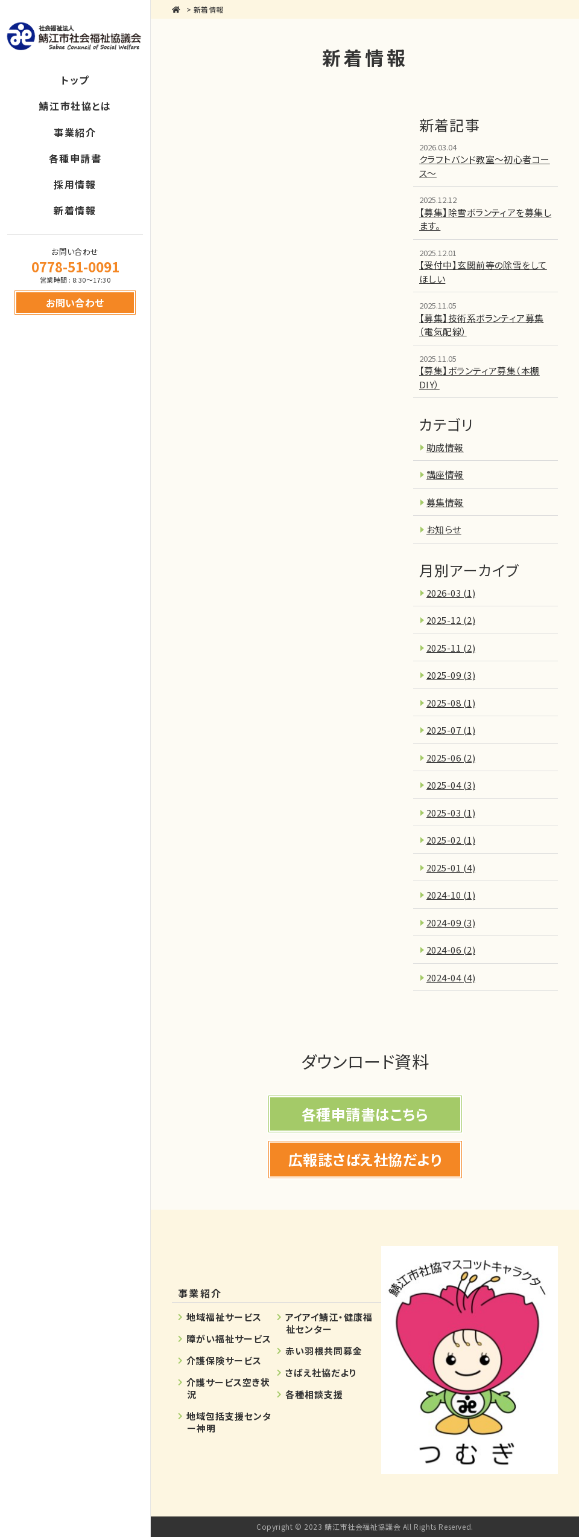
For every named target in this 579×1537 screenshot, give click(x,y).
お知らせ (443, 529)
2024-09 (450, 922)
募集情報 (445, 502)
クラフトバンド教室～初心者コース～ (484, 166)
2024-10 (450, 894)
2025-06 (450, 757)
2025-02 (450, 839)
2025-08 (450, 702)
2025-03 (450, 812)
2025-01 (450, 867)
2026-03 (450, 592)
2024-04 (450, 977)
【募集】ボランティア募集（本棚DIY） (479, 377)
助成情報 (445, 447)
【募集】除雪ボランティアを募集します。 (485, 219)
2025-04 (450, 784)
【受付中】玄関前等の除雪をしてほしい (483, 271)
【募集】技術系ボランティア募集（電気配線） (481, 325)
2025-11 (450, 647)
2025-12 (450, 620)
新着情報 (209, 9)
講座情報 (445, 474)
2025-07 (450, 730)
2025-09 (450, 675)
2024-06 (450, 949)
